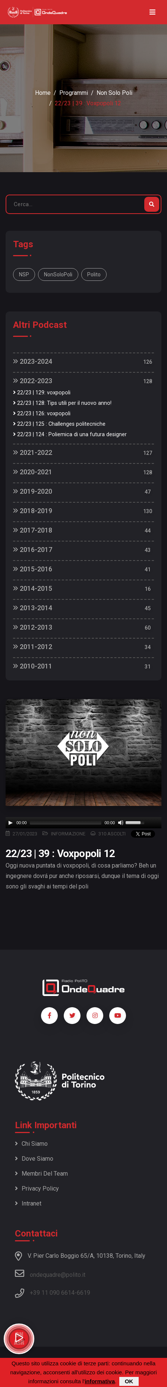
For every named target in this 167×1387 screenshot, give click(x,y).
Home (43, 92)
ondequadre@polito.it (50, 1273)
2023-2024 (32, 361)
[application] (83, 822)
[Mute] (121, 823)
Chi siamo (31, 1143)
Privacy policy (37, 1188)
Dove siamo (34, 1158)
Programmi (73, 92)
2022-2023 (32, 381)
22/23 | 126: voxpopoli (41, 413)
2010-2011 (32, 666)
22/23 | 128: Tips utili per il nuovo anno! (62, 403)
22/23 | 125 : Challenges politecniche (59, 424)
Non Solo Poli (114, 92)
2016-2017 (32, 549)
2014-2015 (32, 588)
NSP (24, 274)
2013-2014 (32, 608)
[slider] (66, 823)
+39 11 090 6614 (52, 1292)
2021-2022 (32, 452)
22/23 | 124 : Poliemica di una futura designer (70, 434)
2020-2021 (32, 472)
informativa (100, 1381)
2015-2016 (32, 569)
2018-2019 (32, 511)
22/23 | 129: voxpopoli (41, 393)
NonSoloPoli (58, 274)
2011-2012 (32, 647)
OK (129, 1381)
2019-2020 (32, 491)
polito (94, 274)
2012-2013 (32, 627)
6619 (83, 1292)
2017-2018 (32, 530)
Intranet (28, 1203)
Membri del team (41, 1173)
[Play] (10, 823)
